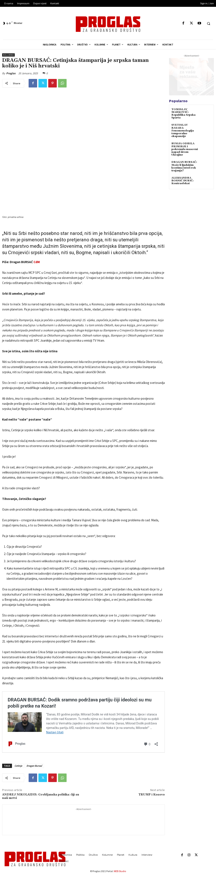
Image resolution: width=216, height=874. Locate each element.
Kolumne (8, 55)
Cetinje (18, 765)
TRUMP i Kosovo (152, 795)
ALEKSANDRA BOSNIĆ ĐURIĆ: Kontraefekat (182, 180)
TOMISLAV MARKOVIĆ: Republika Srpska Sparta (183, 113)
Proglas (11, 73)
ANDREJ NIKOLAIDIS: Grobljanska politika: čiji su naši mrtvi (40, 796)
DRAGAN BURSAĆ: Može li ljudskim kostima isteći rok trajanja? (184, 166)
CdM (37, 262)
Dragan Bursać (34, 765)
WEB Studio (120, 871)
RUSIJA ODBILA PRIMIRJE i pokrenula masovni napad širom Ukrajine (184, 149)
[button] (208, 23)
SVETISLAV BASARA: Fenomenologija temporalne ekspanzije (182, 130)
